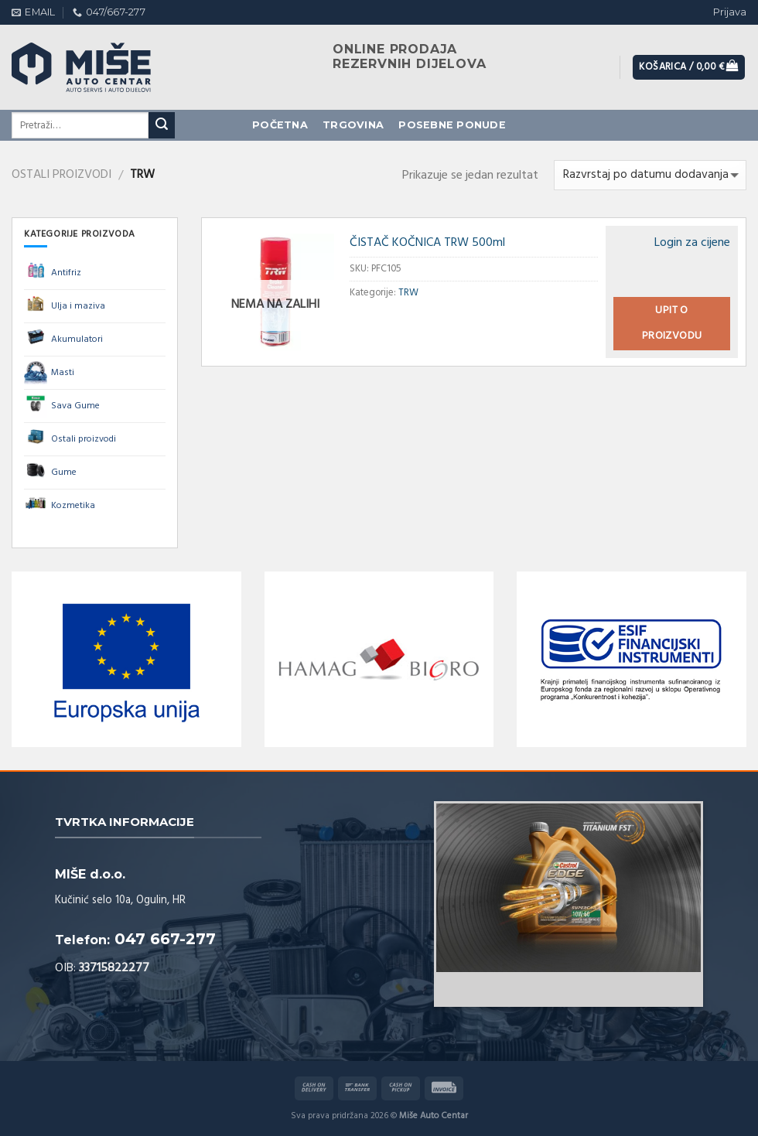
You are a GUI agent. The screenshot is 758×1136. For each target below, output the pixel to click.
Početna (280, 125)
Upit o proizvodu (672, 324)
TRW (408, 293)
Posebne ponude (452, 125)
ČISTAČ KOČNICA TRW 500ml (427, 243)
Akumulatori (63, 339)
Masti (49, 372)
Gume (50, 472)
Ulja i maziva (64, 306)
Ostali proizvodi (61, 175)
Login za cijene (692, 243)
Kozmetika (59, 505)
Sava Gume (62, 406)
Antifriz (52, 273)
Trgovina (353, 125)
